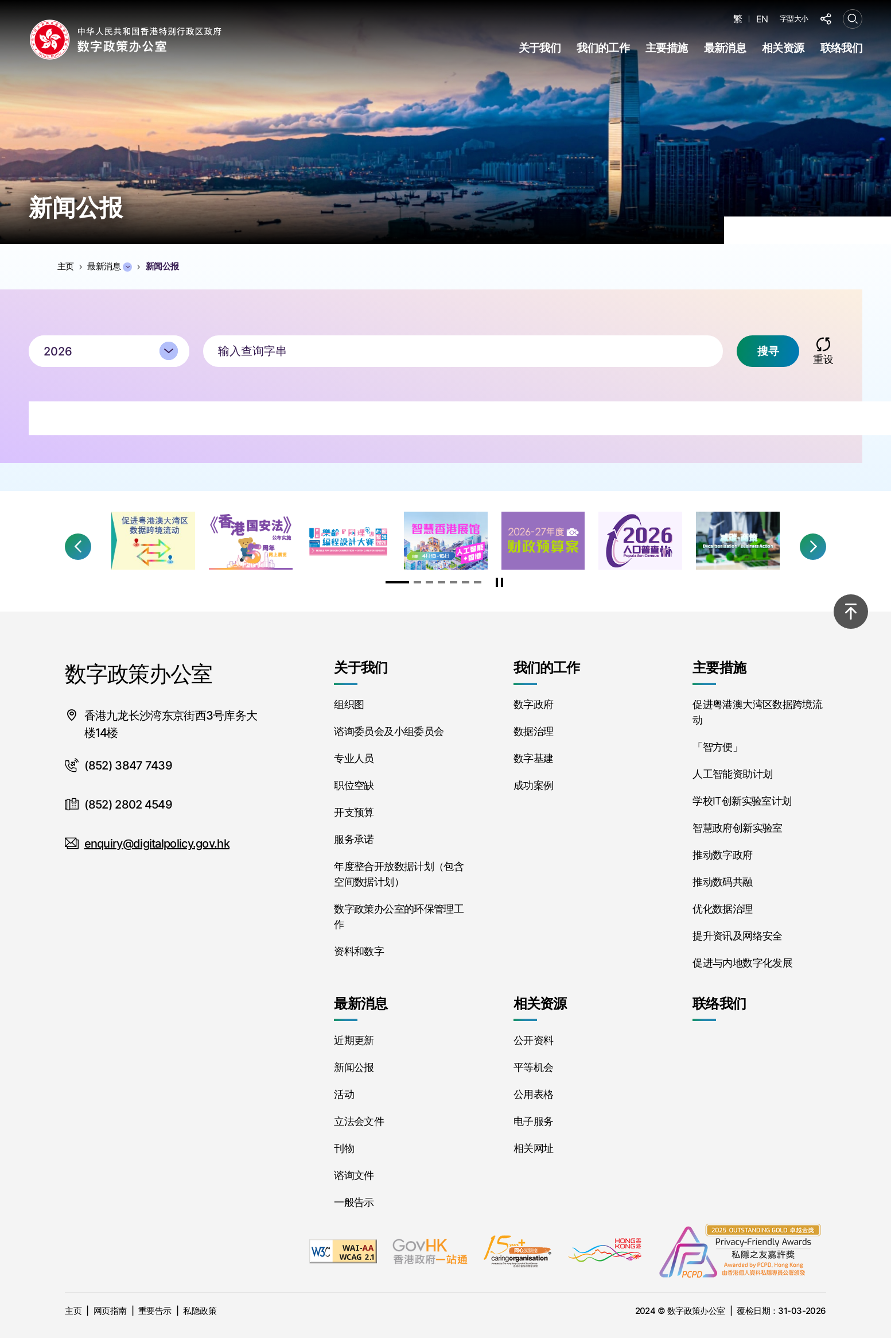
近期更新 (353, 1040)
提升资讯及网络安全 (737, 936)
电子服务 (533, 1121)
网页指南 (110, 1310)
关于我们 (540, 48)
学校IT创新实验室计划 (741, 801)
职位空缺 (353, 785)
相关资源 (783, 48)
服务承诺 (353, 839)
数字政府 (533, 704)
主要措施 (666, 48)
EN (762, 19)
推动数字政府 (722, 855)
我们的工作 (603, 48)
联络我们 (841, 48)
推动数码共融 (722, 882)
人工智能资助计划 (732, 774)
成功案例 (533, 785)
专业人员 (353, 758)
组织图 (349, 704)
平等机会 (533, 1067)
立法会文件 (359, 1121)
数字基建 (533, 758)
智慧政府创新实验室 (737, 828)
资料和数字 (359, 951)
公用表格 (533, 1094)
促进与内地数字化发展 (742, 963)
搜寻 (768, 357)
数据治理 (533, 731)
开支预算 (353, 812)
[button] (78, 546)
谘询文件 (353, 1175)
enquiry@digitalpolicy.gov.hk (156, 843)
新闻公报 (353, 1067)
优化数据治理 (722, 909)
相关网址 (533, 1148)
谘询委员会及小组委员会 (388, 731)
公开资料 (533, 1040)
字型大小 (794, 18)
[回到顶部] (851, 611)
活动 (344, 1094)
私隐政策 (199, 1310)
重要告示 (155, 1310)
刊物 (344, 1148)
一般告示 (353, 1202)
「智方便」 (717, 747)
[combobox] (109, 357)
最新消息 (725, 48)
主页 (73, 1310)
